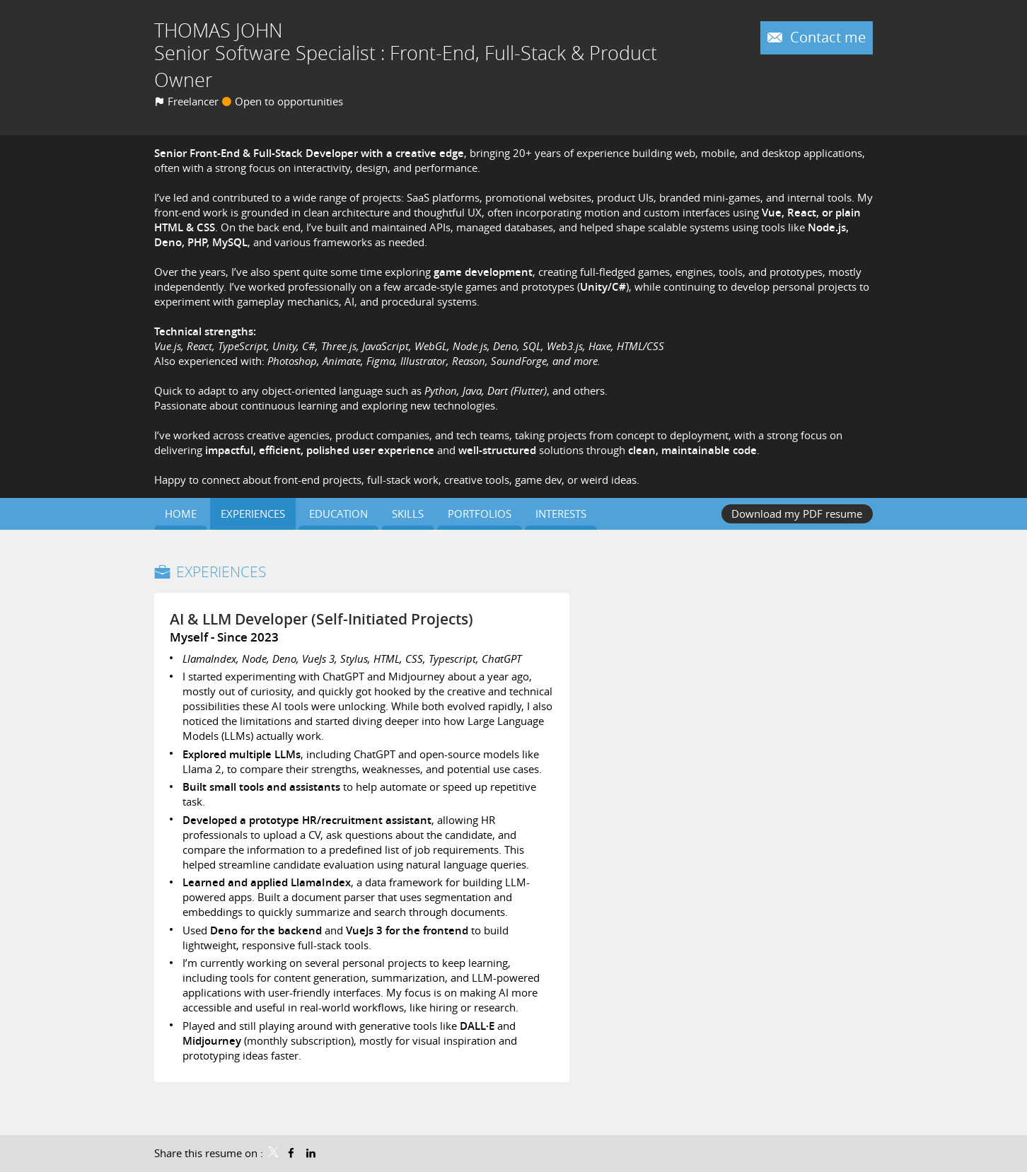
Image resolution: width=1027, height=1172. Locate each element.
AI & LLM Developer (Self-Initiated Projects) (321, 619)
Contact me (826, 37)
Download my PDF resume (796, 513)
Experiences (221, 571)
